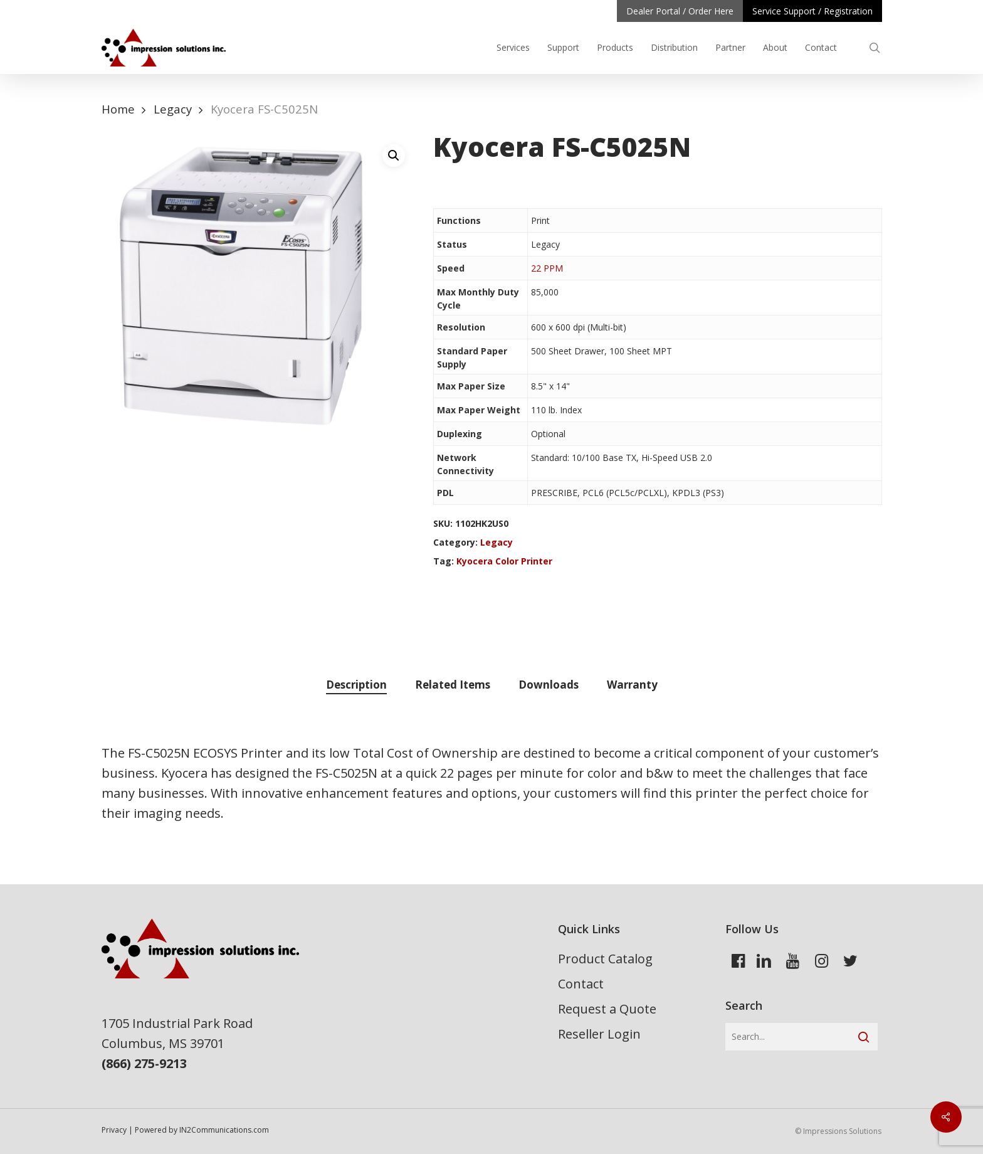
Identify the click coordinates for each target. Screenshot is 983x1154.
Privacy (114, 1130)
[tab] (356, 685)
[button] (393, 155)
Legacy (173, 109)
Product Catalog (605, 958)
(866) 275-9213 (144, 1063)
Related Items (452, 684)
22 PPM (547, 268)
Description (356, 684)
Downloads (548, 684)
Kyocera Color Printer (504, 561)
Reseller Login (599, 1033)
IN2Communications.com (224, 1130)
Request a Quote (607, 1008)
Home (118, 109)
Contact (581, 983)
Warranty (632, 684)
